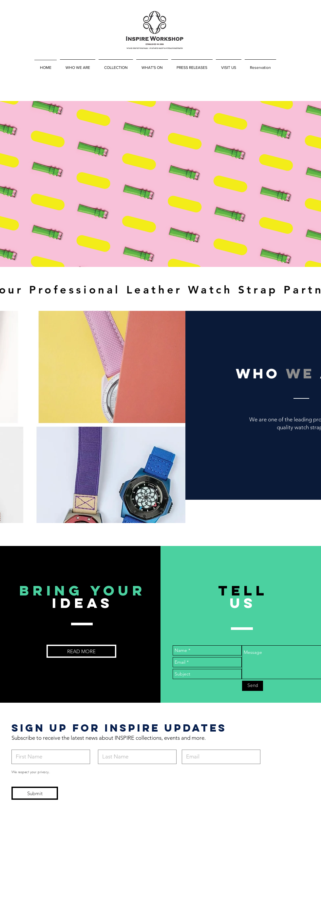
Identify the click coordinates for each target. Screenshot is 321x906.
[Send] (252, 686)
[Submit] (34, 793)
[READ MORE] (81, 651)
